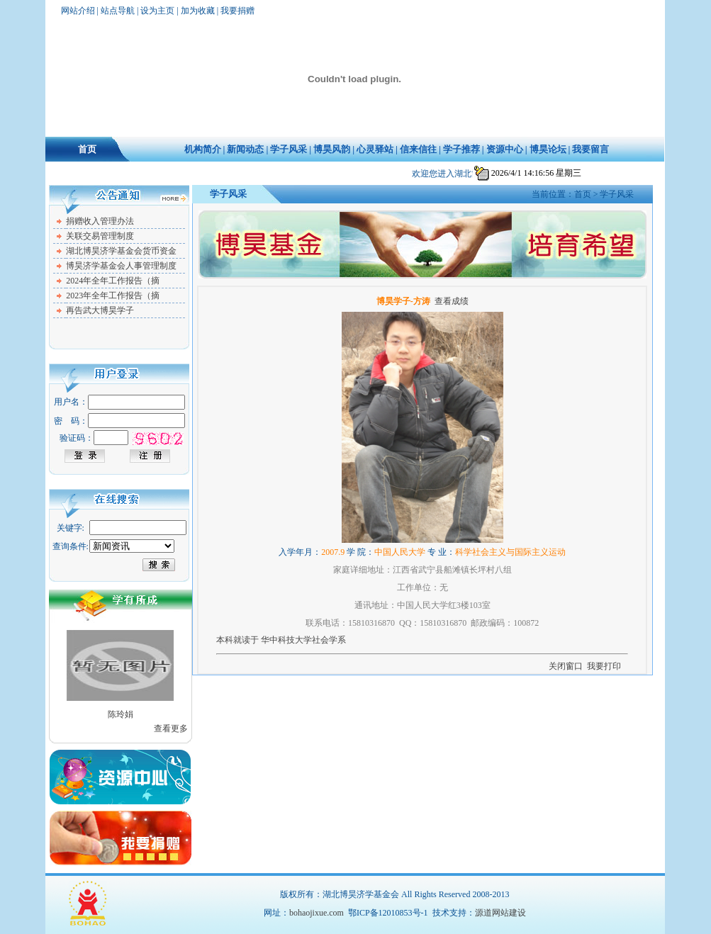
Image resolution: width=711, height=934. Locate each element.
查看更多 (171, 728)
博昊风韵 (331, 149)
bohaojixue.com (316, 913)
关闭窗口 (566, 666)
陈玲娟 (120, 714)
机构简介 (202, 149)
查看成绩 (452, 301)
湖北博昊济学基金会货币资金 (121, 251)
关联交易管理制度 (100, 236)
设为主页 (157, 11)
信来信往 (418, 149)
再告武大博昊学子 (100, 310)
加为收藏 (198, 11)
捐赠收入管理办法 (100, 221)
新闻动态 (245, 149)
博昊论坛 (548, 149)
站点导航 (118, 11)
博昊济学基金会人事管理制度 (121, 266)
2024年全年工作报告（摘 (112, 281)
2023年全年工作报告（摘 (112, 295)
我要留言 (590, 149)
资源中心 (504, 149)
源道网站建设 (500, 913)
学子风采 (288, 149)
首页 (87, 149)
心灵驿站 (375, 149)
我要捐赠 (237, 11)
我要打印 (604, 666)
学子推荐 (461, 149)
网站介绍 (78, 11)
